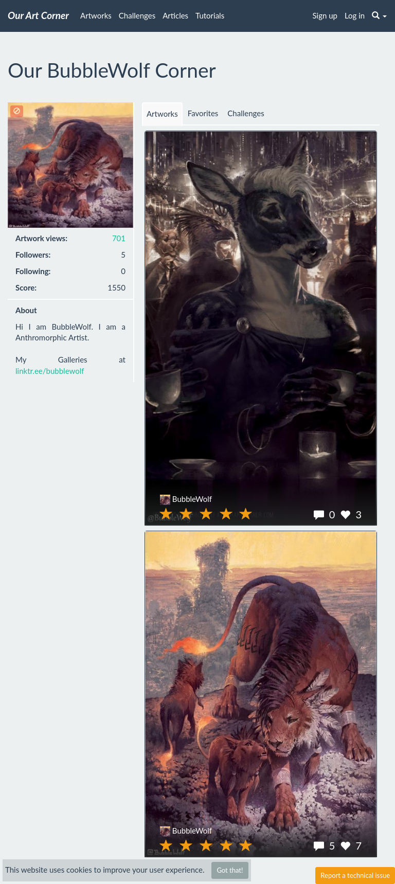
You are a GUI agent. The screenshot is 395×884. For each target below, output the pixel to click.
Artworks (96, 15)
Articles (175, 15)
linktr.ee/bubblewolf (49, 370)
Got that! (230, 870)
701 (118, 238)
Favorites (203, 113)
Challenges (137, 15)
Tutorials (209, 15)
